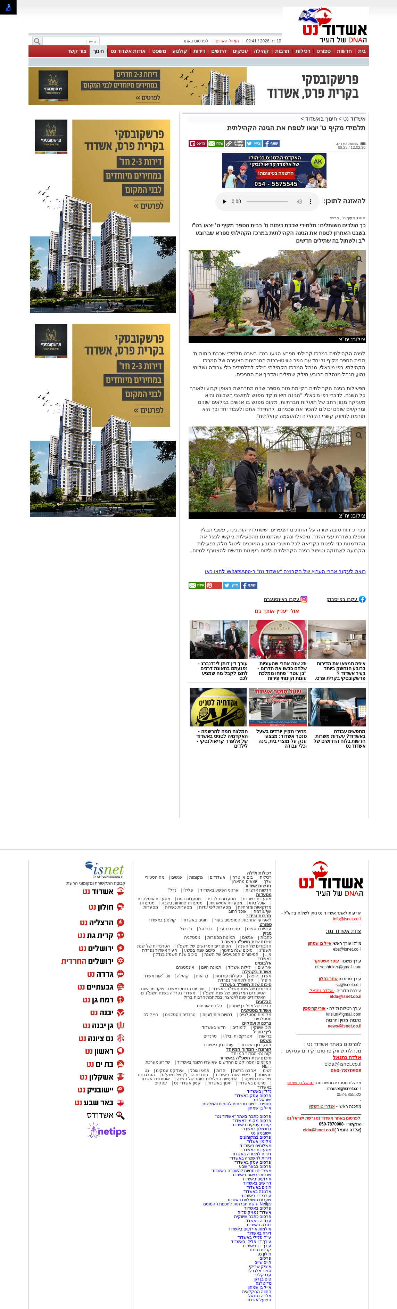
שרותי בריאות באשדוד (252, 1174)
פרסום (264, 1258)
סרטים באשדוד (252, 1083)
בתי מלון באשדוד (256, 1129)
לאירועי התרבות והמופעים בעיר (242, 920)
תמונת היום (211, 967)
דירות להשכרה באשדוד (251, 1158)
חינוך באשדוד (321, 119)
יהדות (221, 1070)
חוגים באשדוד (195, 920)
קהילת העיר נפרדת (236, 980)
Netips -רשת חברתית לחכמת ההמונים (237, 1204)
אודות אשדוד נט (128, 51)
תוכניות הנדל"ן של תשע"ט (185, 1074)
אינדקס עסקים (169, 1070)
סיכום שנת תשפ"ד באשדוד (246, 984)
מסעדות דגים (189, 898)
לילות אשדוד (239, 967)
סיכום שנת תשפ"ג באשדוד (246, 941)
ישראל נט (262, 1099)
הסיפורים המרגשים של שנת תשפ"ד (233, 993)
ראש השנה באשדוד (232, 1074)
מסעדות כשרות (178, 907)
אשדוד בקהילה (257, 971)
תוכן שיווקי (262, 1027)
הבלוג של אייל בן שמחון (250, 1005)
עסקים (240, 51)
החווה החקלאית (256, 1291)
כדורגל (186, 928)
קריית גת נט (261, 1249)
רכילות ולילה (259, 873)
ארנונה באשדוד (257, 1191)
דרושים (218, 51)
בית (362, 51)
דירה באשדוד (259, 1233)
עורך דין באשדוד (257, 1245)
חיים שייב (263, 1262)
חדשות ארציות (258, 890)
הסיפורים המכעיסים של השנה (231, 954)
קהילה (261, 51)
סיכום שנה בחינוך (237, 950)
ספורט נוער (229, 928)
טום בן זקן (263, 1279)
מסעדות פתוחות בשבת (182, 903)
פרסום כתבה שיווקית (252, 1216)
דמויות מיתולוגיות (217, 1014)
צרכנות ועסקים (257, 1023)
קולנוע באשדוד (162, 920)
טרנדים (210, 1036)
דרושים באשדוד (257, 1183)
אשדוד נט (354, 119)
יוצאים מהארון (244, 881)
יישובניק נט (261, 1133)
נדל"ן (171, 890)
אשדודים (217, 877)
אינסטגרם (185, 967)
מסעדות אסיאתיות (225, 903)
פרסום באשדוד (257, 1208)
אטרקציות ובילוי (237, 1036)
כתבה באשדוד (258, 1224)
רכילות (303, 51)
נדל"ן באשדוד (259, 1091)
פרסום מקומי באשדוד (252, 1120)
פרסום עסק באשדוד (252, 1095)
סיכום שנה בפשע (199, 950)
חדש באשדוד (213, 1027)
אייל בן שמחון (260, 1108)
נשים (267, 1070)
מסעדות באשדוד (256, 1149)
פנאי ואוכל (199, 1070)
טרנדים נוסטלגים (180, 1014)
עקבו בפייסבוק (346, 599)
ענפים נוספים (259, 928)
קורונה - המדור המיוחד (248, 1049)
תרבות (282, 51)
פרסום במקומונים (255, 1137)
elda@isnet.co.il (345, 996)
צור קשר (76, 51)
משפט (159, 51)
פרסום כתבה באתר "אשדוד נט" (243, 1116)
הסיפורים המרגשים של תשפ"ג (204, 946)
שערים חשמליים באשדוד (249, 1199)
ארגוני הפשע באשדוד (219, 890)
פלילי (188, 890)
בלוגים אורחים (209, 1005)
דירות (199, 51)
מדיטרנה (264, 1283)
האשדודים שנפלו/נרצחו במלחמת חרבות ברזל (225, 997)
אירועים (265, 967)
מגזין (267, 933)
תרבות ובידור (259, 915)
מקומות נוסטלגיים (255, 1014)
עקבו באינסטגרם (286, 599)
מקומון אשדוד (259, 1141)
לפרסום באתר (195, 41)
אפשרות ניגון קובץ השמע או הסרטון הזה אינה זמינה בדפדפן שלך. (267, 201)
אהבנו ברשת (244, 1070)
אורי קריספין (314, 1008)
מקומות (196, 877)
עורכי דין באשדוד (218, 1044)
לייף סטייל (262, 1031)
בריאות (202, 976)
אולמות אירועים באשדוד (250, 1229)
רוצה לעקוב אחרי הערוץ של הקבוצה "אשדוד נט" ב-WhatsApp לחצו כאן (285, 571)
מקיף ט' (348, 218)
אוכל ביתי (257, 903)
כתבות (266, 937)
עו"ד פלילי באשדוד (253, 1237)
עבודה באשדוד (257, 1220)
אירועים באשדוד (256, 1179)
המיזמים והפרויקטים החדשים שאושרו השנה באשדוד (223, 1062)
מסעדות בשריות (257, 898)
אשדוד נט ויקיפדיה (253, 1212)
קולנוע (179, 51)
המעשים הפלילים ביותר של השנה (207, 1078)
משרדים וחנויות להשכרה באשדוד (241, 1170)
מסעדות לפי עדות (215, 907)
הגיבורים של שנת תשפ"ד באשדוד (241, 988)
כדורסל (205, 928)
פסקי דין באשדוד (256, 1044)
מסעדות (264, 894)
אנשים (177, 877)
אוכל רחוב (238, 911)
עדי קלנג (263, 1275)
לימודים (238, 1027)
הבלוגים (264, 1001)
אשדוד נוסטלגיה (256, 1010)
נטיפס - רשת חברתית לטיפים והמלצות (237, 1103)
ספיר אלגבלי (259, 1270)
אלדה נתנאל (259, 1295)
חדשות (344, 51)
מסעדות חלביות (222, 898)
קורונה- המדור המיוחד (251, 1053)
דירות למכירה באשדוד (252, 1154)
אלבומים (263, 963)
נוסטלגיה (192, 937)
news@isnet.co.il (344, 1026)
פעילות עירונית (228, 976)
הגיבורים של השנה (255, 946)
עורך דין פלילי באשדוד (250, 1241)
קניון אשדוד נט (187, 1083)
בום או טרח (242, 877)
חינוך (98, 51)
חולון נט (264, 1254)
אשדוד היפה (260, 976)
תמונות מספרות (220, 937)
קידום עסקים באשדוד (252, 1124)
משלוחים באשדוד (255, 1145)
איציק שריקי (260, 1266)
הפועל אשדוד (259, 1300)
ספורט (323, 51)
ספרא (334, 218)
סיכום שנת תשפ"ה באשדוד (246, 1057)
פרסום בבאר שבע (255, 1166)
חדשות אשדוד (258, 885)
